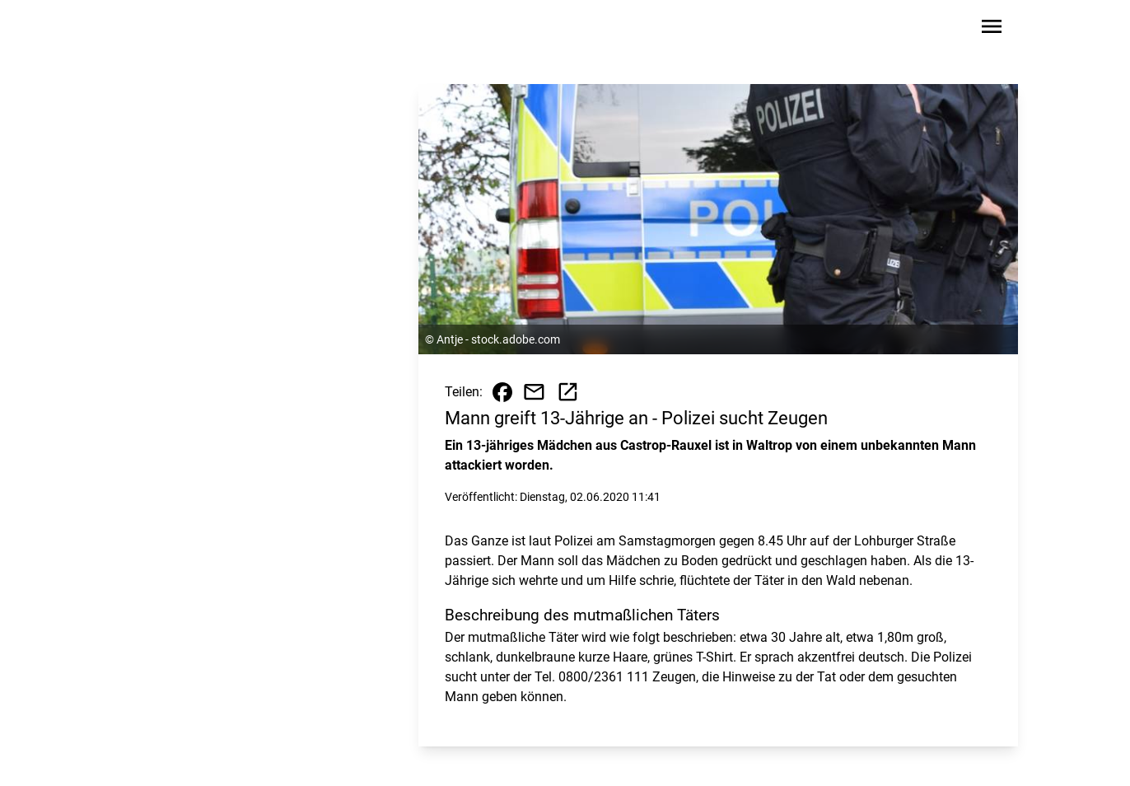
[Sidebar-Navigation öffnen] (991, 29)
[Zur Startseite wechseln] (164, 30)
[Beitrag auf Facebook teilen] (502, 392)
